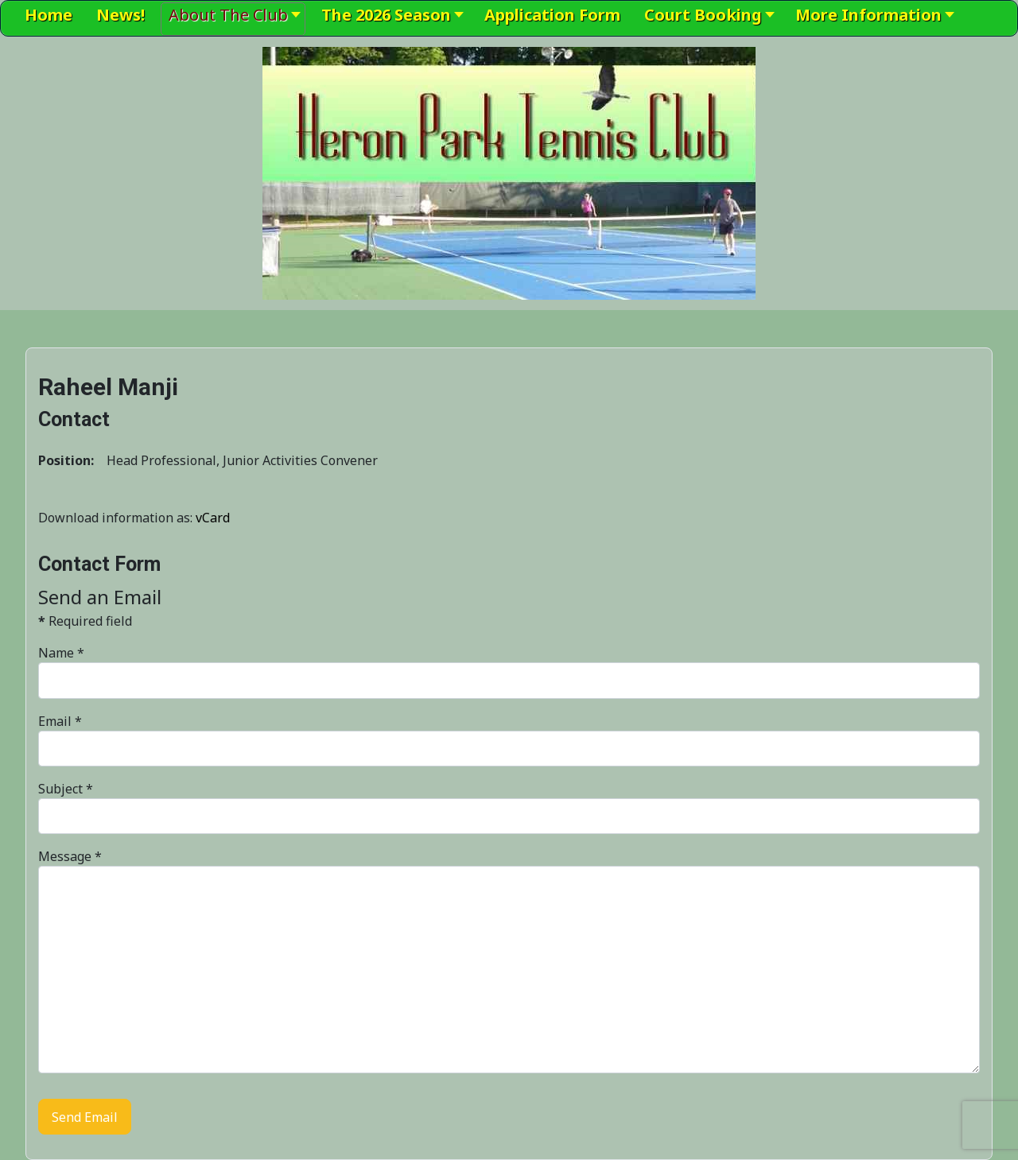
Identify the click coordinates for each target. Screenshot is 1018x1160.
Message (70, 856)
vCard (213, 517)
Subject (65, 788)
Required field (85, 621)
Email (60, 721)
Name (61, 652)
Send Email (85, 1117)
